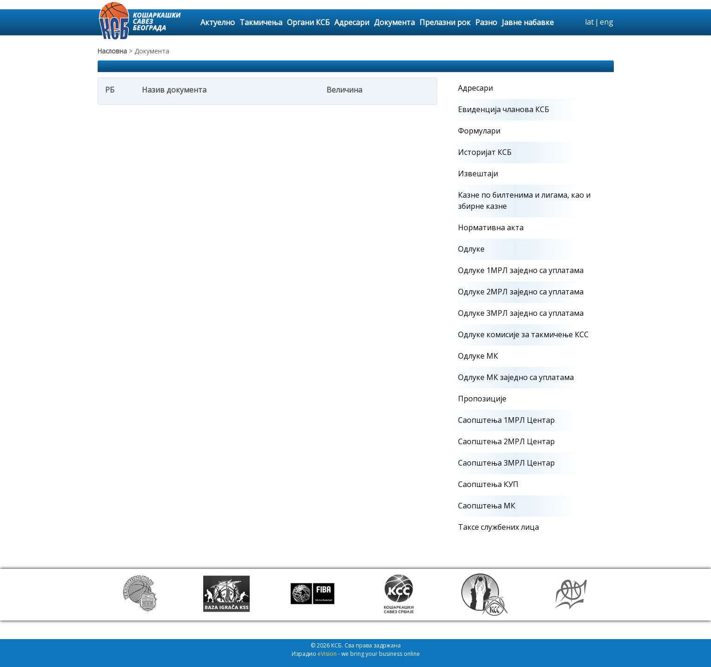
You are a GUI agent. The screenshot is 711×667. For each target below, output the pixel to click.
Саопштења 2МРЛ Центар (506, 441)
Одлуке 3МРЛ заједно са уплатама (521, 313)
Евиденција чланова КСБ (503, 109)
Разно (486, 22)
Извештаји (478, 173)
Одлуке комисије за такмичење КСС (523, 334)
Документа (394, 22)
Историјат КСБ (485, 152)
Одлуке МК (478, 356)
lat (589, 22)
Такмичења (260, 22)
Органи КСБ (308, 22)
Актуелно (217, 22)
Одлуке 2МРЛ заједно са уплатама (521, 292)
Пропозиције (482, 399)
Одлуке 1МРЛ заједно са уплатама (521, 270)
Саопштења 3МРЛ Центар (506, 463)
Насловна (112, 51)
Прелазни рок (445, 22)
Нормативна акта (491, 227)
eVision (327, 654)
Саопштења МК (486, 505)
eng (606, 22)
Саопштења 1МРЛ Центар (506, 420)
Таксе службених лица (498, 527)
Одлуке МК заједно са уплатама (516, 377)
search (577, 22)
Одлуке (471, 249)
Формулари (479, 131)
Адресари (351, 22)
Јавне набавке (528, 22)
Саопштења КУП (488, 484)
